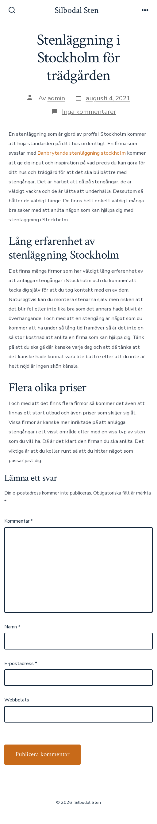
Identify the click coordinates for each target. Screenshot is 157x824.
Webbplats (16, 700)
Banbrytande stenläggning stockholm (81, 152)
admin (56, 98)
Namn (12, 627)
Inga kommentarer (89, 111)
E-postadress (20, 663)
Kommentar (18, 521)
